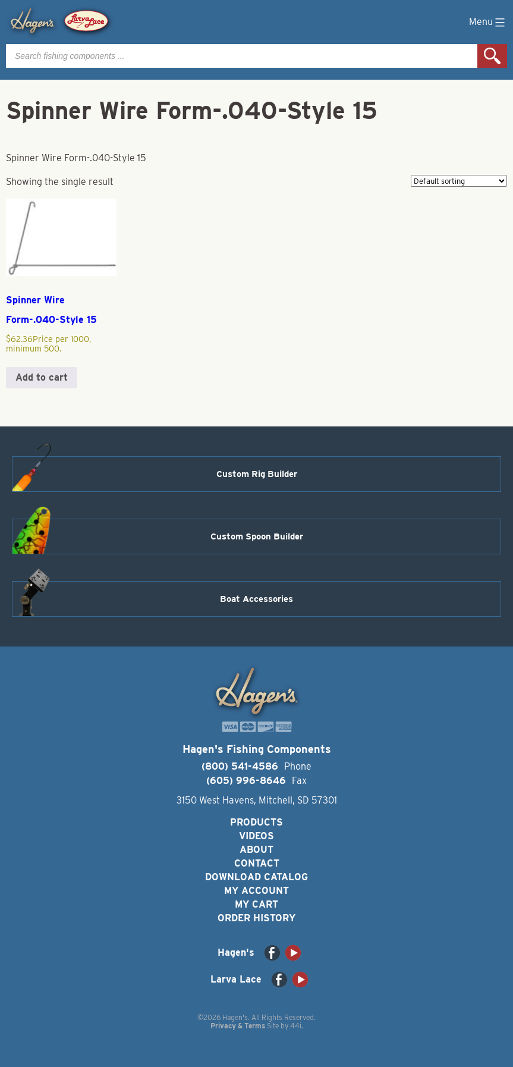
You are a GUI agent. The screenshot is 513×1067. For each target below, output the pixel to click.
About (256, 849)
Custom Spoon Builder (256, 536)
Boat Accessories (256, 599)
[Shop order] (459, 181)
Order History (256, 918)
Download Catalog (256, 877)
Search (492, 56)
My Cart (256, 904)
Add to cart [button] (41, 377)
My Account (256, 890)
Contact (256, 863)
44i (295, 1025)
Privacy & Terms (237, 1025)
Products (256, 822)
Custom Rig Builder (256, 474)
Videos (256, 836)
